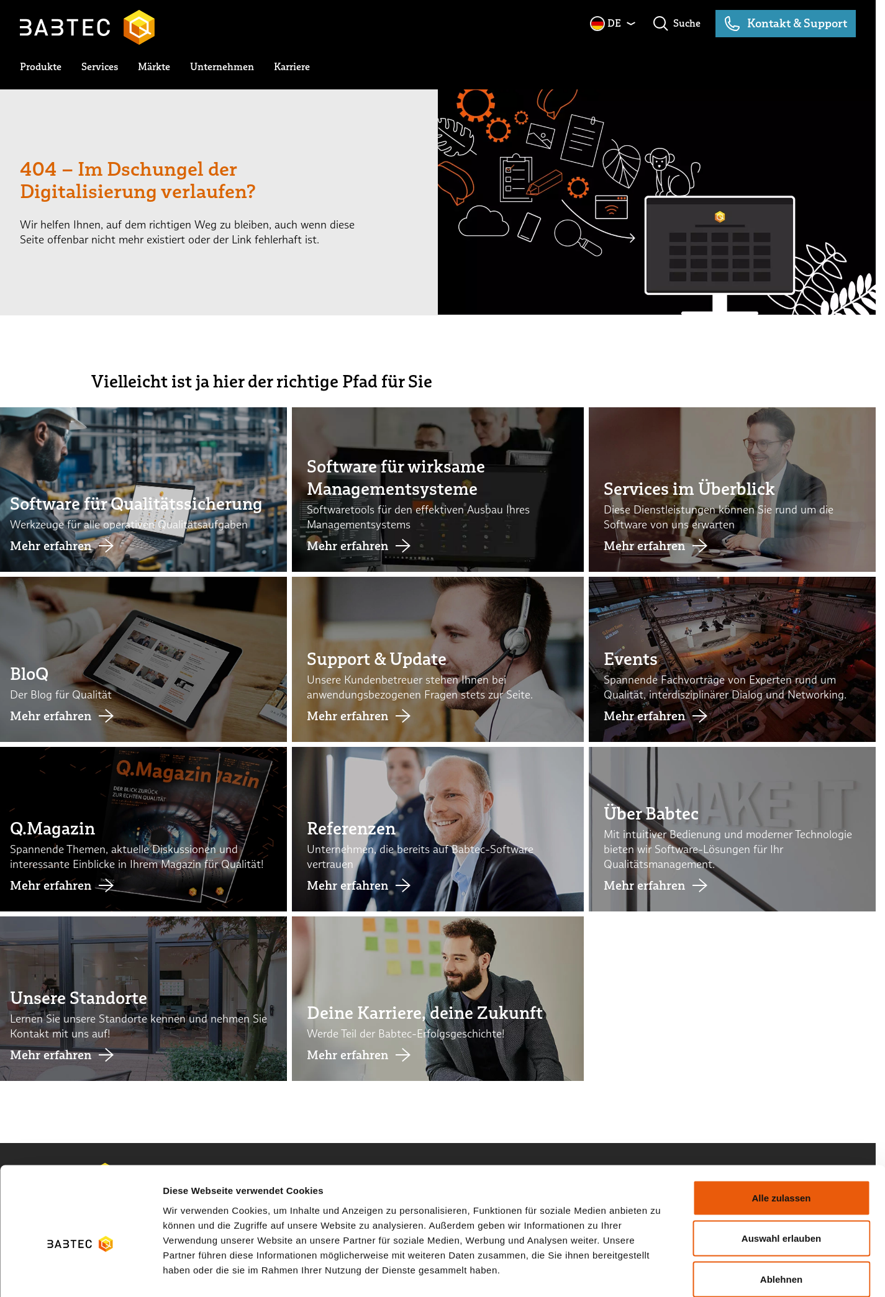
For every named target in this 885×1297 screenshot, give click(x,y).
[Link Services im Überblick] (735, 489)
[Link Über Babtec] (735, 829)
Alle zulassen (780, 1134)
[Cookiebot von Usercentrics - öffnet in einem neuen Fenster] (80, 1272)
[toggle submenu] (40, 67)
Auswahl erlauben (781, 1175)
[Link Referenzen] (438, 829)
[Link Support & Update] (438, 659)
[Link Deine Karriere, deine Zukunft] (438, 998)
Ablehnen (781, 1215)
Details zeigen (660, 1272)
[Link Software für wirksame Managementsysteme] (438, 489)
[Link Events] (735, 659)
